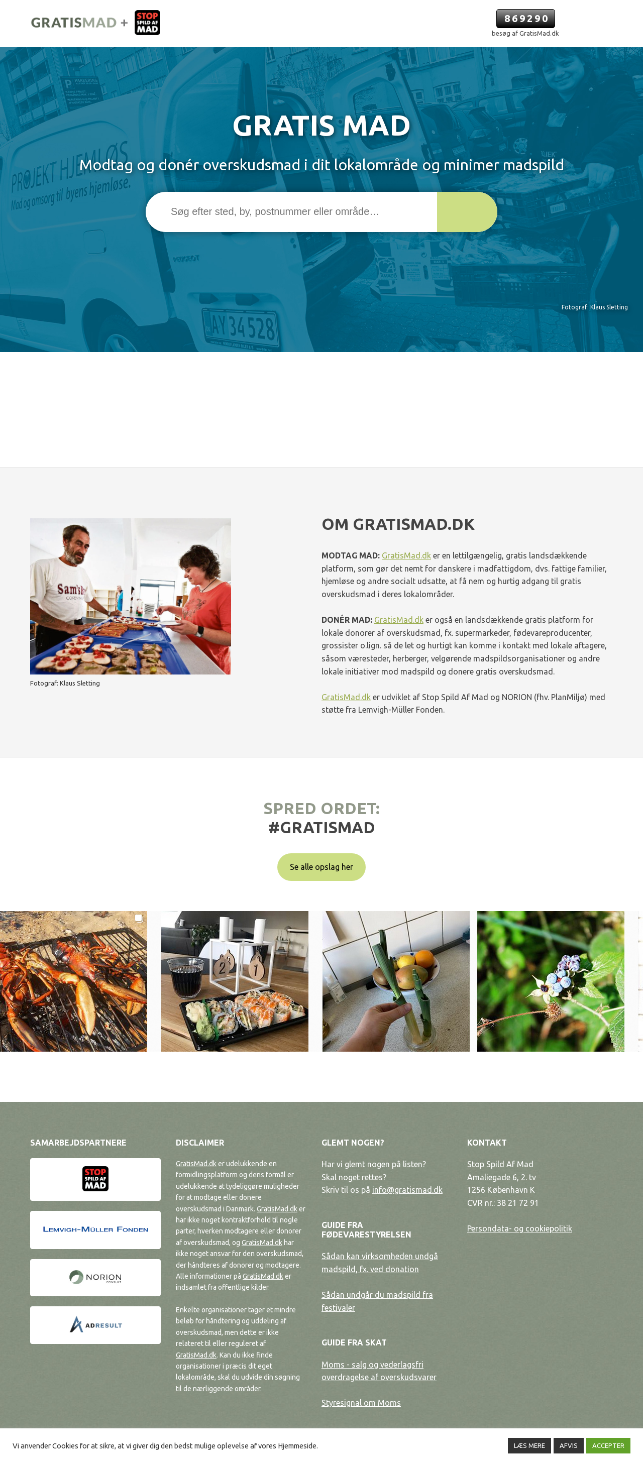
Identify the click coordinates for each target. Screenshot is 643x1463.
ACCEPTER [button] (608, 1445)
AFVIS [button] (569, 1445)
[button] (467, 212)
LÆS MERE (529, 1445)
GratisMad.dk (406, 555)
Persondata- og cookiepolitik (519, 1228)
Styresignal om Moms (361, 1402)
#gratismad (321, 827)
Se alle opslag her (321, 866)
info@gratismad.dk (407, 1189)
